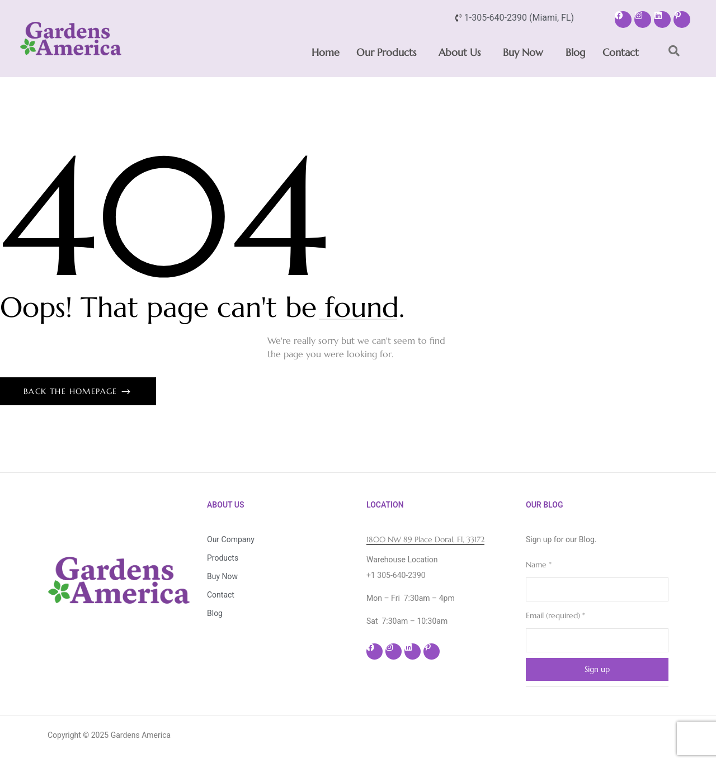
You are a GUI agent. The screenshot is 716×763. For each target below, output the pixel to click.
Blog (576, 52)
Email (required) (555, 615)
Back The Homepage (71, 391)
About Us (460, 52)
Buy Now (523, 52)
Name (539, 565)
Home (326, 52)
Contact (620, 52)
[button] (389, 52)
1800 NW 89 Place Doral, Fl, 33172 (425, 539)
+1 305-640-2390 (396, 575)
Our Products (386, 52)
